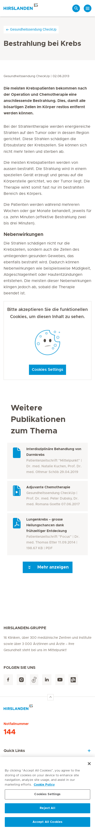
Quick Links (14, 751)
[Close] (89, 766)
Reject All (47, 810)
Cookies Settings (47, 370)
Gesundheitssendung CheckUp (31, 29)
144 (10, 732)
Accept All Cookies (47, 823)
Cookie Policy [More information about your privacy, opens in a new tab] (44, 786)
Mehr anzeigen (48, 567)
